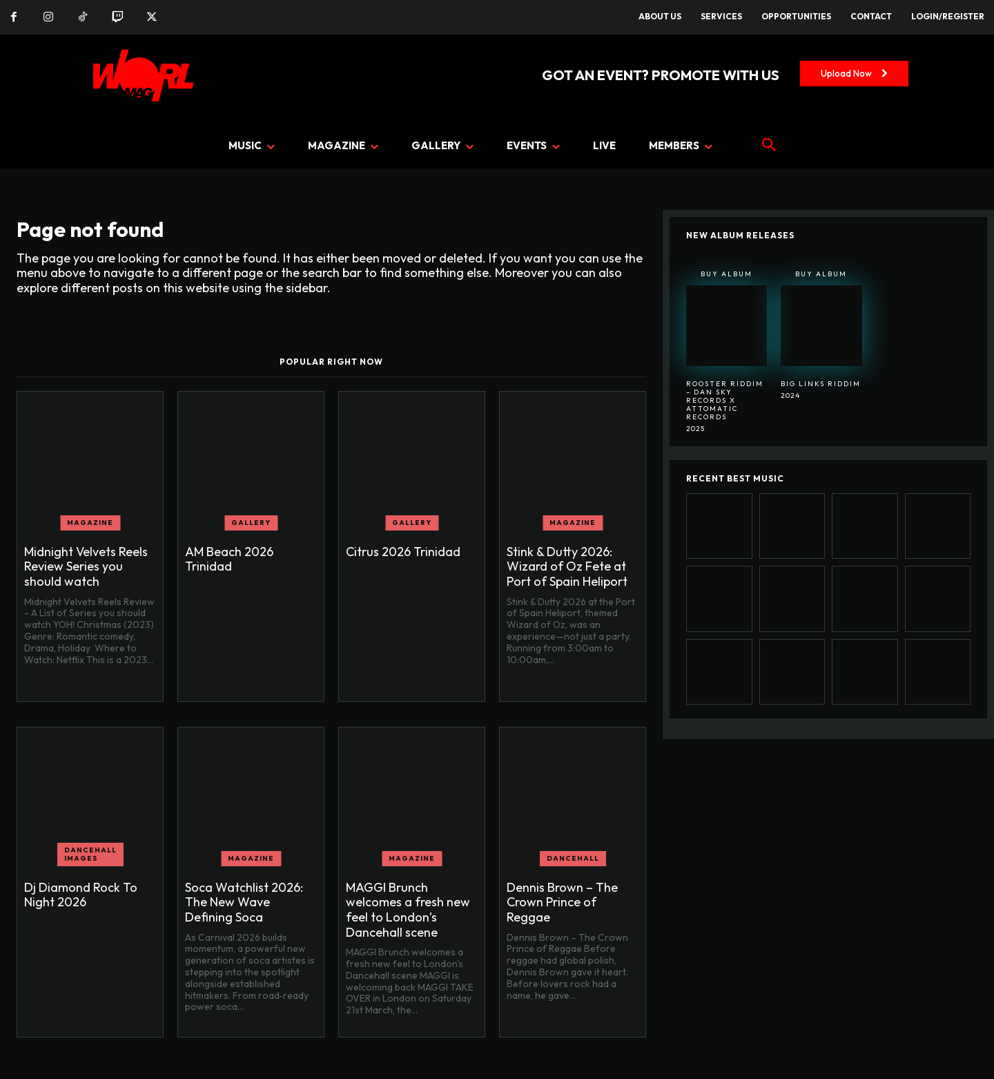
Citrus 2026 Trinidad (403, 552)
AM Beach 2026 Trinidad (229, 559)
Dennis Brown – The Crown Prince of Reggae (562, 902)
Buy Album (726, 273)
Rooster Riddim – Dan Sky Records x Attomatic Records (724, 400)
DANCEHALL (573, 858)
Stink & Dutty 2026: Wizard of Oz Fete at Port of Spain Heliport (567, 566)
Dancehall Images (90, 854)
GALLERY (251, 522)
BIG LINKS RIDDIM (821, 383)
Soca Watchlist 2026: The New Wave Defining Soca (244, 902)
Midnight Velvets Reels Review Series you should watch (86, 566)
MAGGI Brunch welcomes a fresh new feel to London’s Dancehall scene (408, 909)
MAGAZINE (90, 522)
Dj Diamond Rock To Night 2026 (80, 894)
